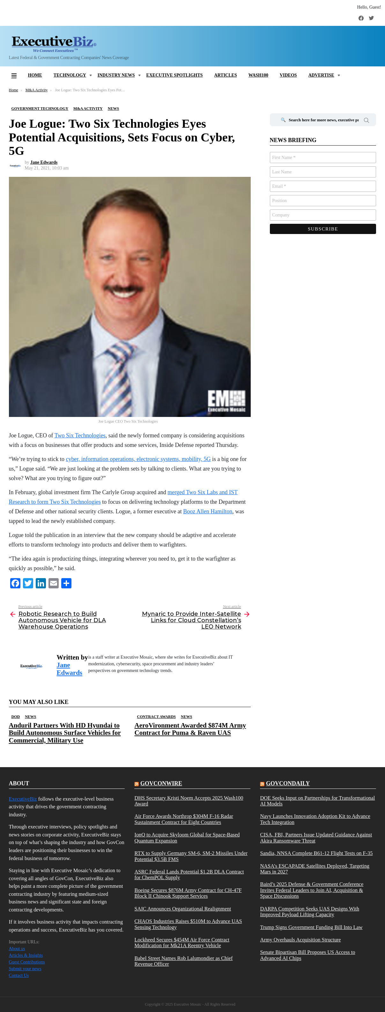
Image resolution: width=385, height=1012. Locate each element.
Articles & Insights (26, 955)
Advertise (321, 75)
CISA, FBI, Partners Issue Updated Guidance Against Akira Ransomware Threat (316, 837)
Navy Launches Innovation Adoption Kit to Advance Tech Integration (315, 819)
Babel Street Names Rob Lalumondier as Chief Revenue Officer (183, 961)
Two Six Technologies (80, 435)
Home (35, 75)
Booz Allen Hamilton (207, 511)
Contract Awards (156, 716)
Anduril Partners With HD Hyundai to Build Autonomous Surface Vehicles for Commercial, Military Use (65, 732)
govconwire (161, 783)
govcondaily (288, 783)
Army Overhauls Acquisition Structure (300, 940)
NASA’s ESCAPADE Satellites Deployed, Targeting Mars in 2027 (314, 869)
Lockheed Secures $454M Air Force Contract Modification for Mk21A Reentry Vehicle (181, 942)
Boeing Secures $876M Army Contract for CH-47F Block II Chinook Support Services (187, 893)
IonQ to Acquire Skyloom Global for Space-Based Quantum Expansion (187, 837)
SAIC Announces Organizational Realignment (182, 909)
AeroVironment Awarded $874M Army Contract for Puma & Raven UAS (190, 728)
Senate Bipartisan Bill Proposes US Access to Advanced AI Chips (307, 955)
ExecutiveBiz (23, 799)
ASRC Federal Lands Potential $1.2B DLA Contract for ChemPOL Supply (189, 874)
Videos (288, 75)
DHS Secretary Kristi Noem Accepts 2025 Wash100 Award (188, 801)
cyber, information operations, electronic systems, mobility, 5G (138, 459)
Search (366, 121)
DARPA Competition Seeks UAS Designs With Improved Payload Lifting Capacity (309, 912)
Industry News (116, 75)
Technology (70, 75)
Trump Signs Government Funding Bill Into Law (311, 927)
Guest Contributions (27, 962)
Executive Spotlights (174, 75)
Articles (225, 75)
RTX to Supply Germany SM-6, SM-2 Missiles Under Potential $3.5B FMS (190, 856)
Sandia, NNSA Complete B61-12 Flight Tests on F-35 (316, 853)
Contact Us (19, 975)
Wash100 (258, 75)
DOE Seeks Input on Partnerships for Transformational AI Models (317, 801)
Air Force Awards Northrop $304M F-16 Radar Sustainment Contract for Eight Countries (183, 819)
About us (17, 948)
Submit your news (25, 968)
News (30, 716)
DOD (15, 716)
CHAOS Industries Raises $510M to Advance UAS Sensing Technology (188, 924)
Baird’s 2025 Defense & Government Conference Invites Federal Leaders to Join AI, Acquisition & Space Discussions (311, 890)
